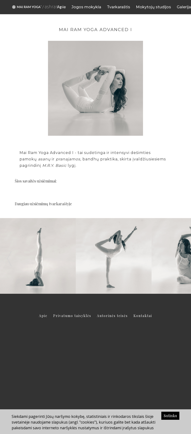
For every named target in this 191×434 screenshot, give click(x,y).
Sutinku (170, 415)
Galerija (184, 7)
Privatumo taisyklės (72, 315)
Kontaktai (143, 315)
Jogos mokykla (86, 7)
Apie (61, 7)
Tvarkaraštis (118, 7)
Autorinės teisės (112, 315)
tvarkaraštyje (60, 203)
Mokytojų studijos (153, 7)
